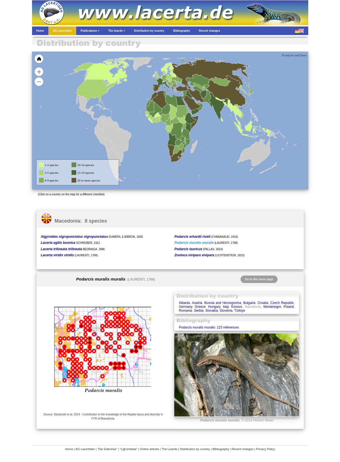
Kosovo (236, 307)
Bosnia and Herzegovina (222, 303)
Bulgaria (249, 303)
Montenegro (272, 307)
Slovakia (211, 311)
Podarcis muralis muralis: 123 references (209, 327)
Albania (184, 303)
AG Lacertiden (85, 449)
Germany (185, 307)
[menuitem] (198, 103)
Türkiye (239, 311)
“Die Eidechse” (107, 449)
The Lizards (169, 449)
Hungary (214, 307)
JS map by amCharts (294, 55)
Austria (197, 303)
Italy (226, 307)
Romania (185, 311)
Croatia (262, 303)
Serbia (199, 311)
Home (69, 449)
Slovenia (226, 311)
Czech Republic (282, 303)
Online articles (149, 449)
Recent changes (243, 449)
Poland (289, 307)
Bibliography (220, 449)
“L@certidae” (129, 449)
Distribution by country (195, 449)
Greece (200, 307)
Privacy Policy (265, 449)
